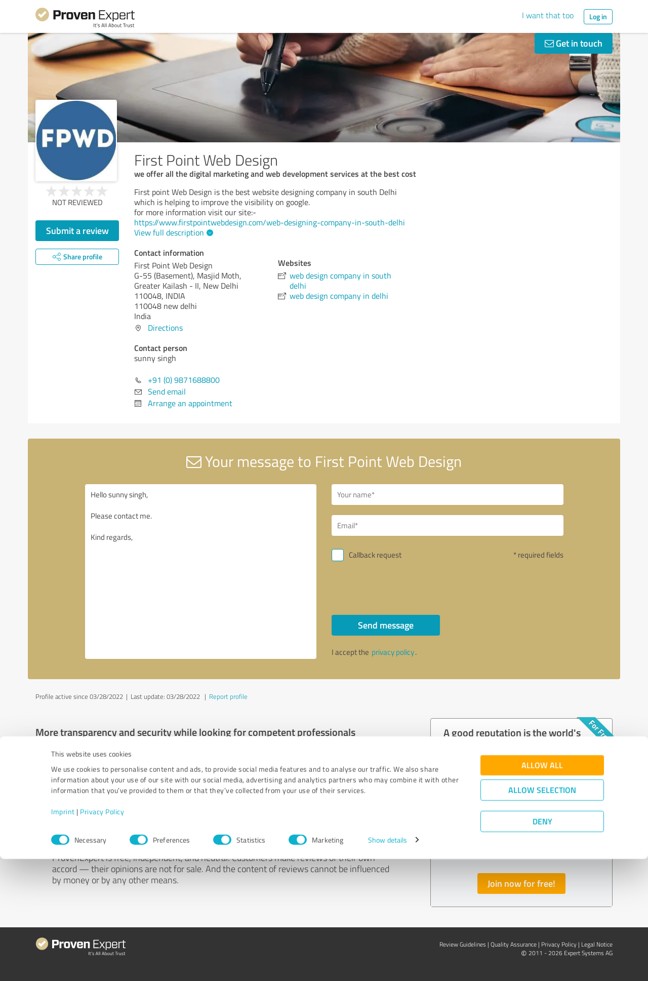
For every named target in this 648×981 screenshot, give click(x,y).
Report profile (228, 696)
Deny (542, 943)
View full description (172, 232)
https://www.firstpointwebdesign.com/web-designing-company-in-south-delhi (269, 222)
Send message (386, 625)
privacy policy (393, 652)
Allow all (542, 887)
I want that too (548, 15)
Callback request (375, 555)
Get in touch (573, 43)
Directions (165, 327)
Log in (598, 16)
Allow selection (542, 912)
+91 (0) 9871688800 (184, 379)
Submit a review (77, 230)
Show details (387, 962)
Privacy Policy (102, 933)
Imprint (63, 933)
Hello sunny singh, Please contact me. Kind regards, (201, 571)
